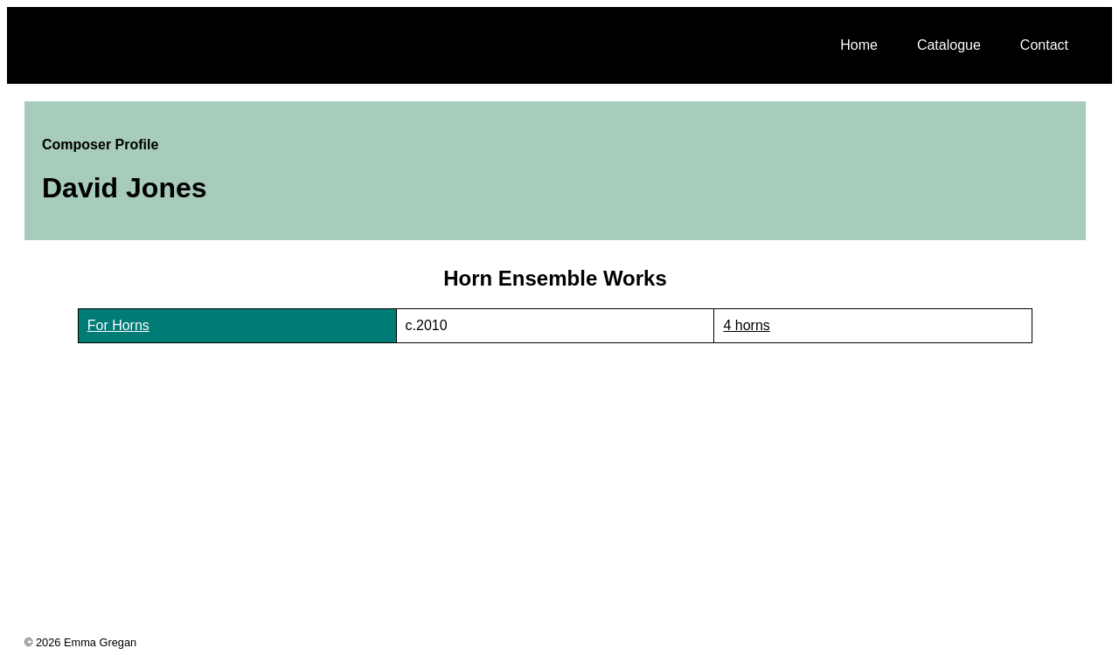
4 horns (746, 325)
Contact (1044, 45)
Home (859, 45)
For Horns (118, 325)
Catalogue (949, 45)
